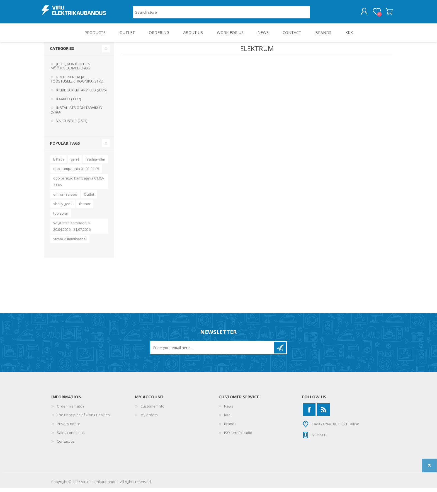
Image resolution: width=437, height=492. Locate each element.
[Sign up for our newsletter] (212, 351)
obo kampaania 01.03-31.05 (76, 172)
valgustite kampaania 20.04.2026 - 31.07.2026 (72, 230)
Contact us (66, 445)
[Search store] (221, 14)
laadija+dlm (95, 163)
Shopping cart (386, 14)
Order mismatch (70, 410)
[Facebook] (309, 413)
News (229, 410)
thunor (85, 207)
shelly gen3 (62, 207)
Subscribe (280, 351)
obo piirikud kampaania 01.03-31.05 (78, 185)
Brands (230, 427)
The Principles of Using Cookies (83, 418)
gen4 (75, 163)
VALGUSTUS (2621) (71, 124)
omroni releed (65, 198)
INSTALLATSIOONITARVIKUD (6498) (76, 113)
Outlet (89, 198)
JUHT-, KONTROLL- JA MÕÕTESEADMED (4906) (70, 70)
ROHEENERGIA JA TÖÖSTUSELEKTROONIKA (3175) (77, 83)
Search (316, 14)
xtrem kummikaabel (70, 242)
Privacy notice (68, 427)
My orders (149, 418)
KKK (227, 418)
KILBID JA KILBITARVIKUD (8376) (81, 93)
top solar (60, 217)
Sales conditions (71, 436)
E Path (58, 163)
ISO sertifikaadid (238, 436)
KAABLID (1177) (68, 102)
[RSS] (323, 413)
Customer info (152, 410)
